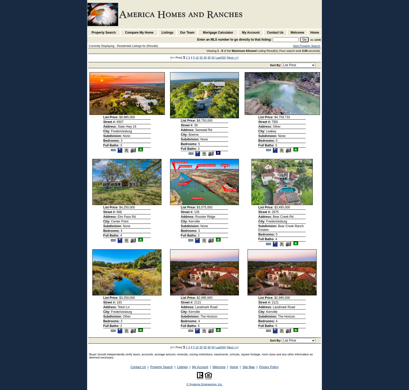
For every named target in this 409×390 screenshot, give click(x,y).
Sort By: (276, 65)
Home (314, 32)
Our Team (187, 32)
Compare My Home (139, 32)
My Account (251, 32)
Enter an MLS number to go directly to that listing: (234, 39)
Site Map (248, 367)
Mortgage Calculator (218, 32)
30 (205, 57)
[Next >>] (232, 57)
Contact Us (275, 32)
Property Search (104, 32)
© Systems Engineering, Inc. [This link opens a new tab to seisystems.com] (205, 384)
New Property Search (306, 45)
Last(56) (220, 57)
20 (201, 57)
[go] (304, 39)
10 (197, 57)
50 (213, 57)
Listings (167, 32)
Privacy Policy (269, 367)
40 (208, 57)
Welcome (297, 32)
